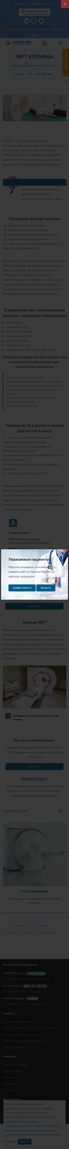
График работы (22, 587)
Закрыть (45, 587)
